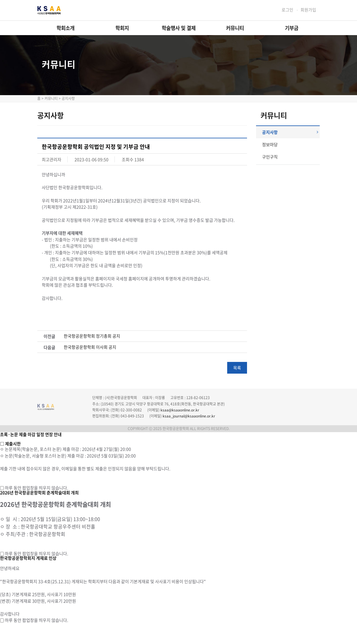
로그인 (287, 10)
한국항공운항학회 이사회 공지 (90, 347)
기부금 (291, 28)
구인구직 (270, 157)
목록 (237, 368)
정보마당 (270, 144)
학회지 (122, 28)
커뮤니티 (235, 28)
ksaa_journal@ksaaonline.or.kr (189, 416)
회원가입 (308, 10)
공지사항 (290, 132)
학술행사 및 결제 (179, 28)
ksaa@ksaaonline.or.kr (179, 410)
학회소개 (65, 28)
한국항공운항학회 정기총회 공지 (92, 336)
